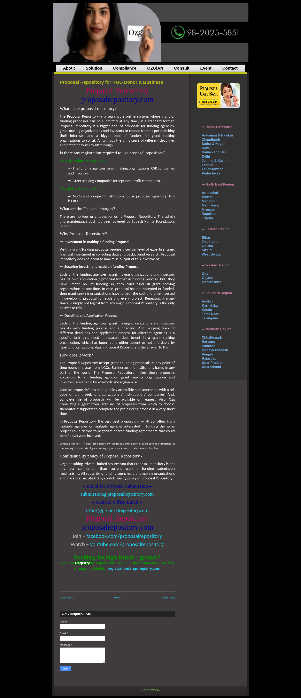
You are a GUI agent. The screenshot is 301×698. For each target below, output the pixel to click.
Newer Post (67, 597)
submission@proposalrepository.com (117, 494)
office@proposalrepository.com (117, 510)
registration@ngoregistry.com (134, 568)
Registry (82, 563)
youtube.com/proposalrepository (127, 544)
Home (118, 597)
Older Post (168, 597)
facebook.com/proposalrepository (124, 536)
